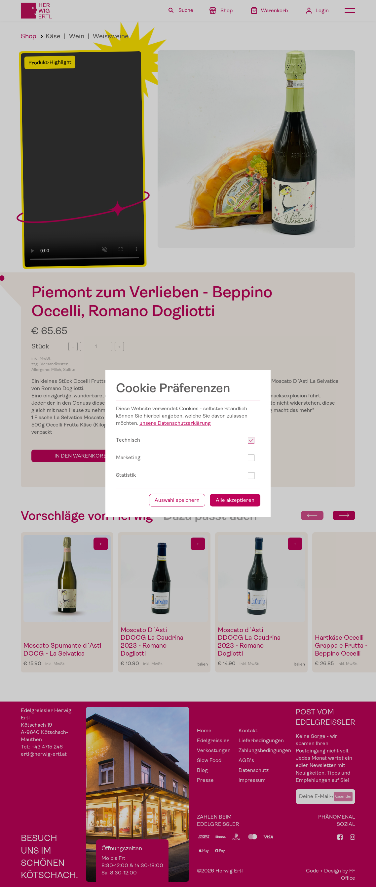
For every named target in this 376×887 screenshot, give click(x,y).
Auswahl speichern (177, 500)
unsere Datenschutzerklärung (175, 423)
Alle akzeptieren (235, 500)
